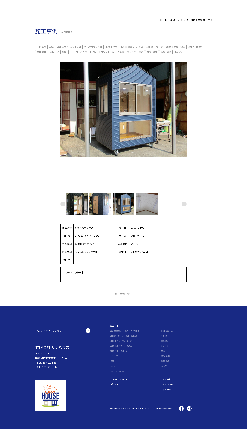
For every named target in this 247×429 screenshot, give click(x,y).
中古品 (178, 52)
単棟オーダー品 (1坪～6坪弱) (123, 335)
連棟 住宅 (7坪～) (118, 351)
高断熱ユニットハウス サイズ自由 (124, 330)
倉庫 (64, 52)
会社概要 (167, 389)
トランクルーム (106, 52)
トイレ (93, 52)
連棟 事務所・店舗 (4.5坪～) (122, 341)
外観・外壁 (166, 52)
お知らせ (114, 384)
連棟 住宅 (42, 52)
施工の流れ (168, 384)
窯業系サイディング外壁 (69, 47)
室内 (141, 52)
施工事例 (167, 379)
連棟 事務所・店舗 (175, 47)
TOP (160, 20)
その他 (120, 52)
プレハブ (131, 52)
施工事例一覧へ (123, 294)
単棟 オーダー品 (154, 47)
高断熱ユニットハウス (132, 47)
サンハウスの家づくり (119, 379)
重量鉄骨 (165, 341)
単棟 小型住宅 (195, 47)
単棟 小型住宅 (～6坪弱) (121, 346)
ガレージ (54, 52)
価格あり (41, 47)
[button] (62, 204)
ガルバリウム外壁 (93, 47)
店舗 (51, 47)
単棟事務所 (111, 47)
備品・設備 (165, 356)
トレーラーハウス (78, 52)
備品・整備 (152, 52)
